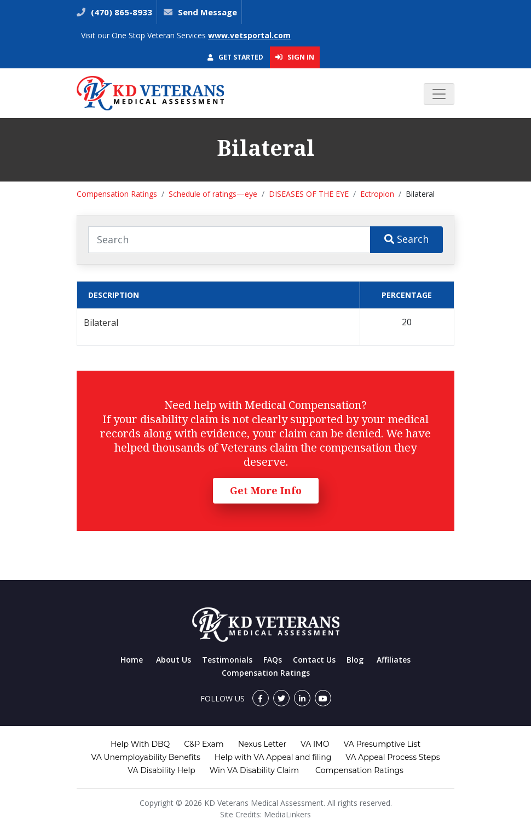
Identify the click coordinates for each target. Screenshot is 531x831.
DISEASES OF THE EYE (309, 194)
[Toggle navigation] (439, 94)
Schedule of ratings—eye (213, 194)
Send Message (207, 12)
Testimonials (227, 659)
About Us (173, 659)
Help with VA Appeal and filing (273, 757)
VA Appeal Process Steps (392, 757)
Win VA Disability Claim (254, 770)
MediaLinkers (287, 814)
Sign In (294, 57)
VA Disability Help (161, 770)
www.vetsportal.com (249, 35)
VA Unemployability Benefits (145, 757)
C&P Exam (203, 744)
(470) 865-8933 (120, 12)
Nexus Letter (262, 744)
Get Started (235, 57)
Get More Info (266, 490)
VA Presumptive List (381, 744)
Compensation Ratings (117, 194)
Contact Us (314, 659)
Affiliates (394, 659)
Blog (355, 659)
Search (406, 238)
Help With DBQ (140, 744)
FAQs (272, 659)
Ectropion (377, 194)
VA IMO (315, 744)
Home (131, 659)
